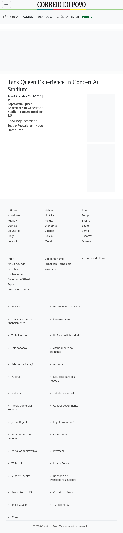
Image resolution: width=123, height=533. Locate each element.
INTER (75, 17)
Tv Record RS (61, 505)
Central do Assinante (65, 405)
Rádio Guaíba (19, 505)
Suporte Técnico (21, 476)
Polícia (49, 236)
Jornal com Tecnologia (58, 264)
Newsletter (14, 215)
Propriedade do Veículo (67, 306)
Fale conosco (19, 348)
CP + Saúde (60, 434)
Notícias (49, 215)
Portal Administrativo (24, 451)
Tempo (86, 215)
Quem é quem (61, 319)
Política (49, 220)
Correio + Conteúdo (19, 289)
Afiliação (16, 306)
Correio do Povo (95, 258)
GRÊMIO (62, 17)
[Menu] (6, 4)
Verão (85, 231)
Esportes (87, 236)
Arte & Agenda (16, 264)
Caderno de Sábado (19, 279)
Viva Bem (50, 269)
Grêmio (86, 241)
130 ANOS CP (44, 17)
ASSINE (28, 17)
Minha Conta (61, 463)
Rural (85, 210)
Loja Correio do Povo (65, 422)
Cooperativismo (54, 258)
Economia (51, 225)
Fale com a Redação (23, 364)
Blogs (11, 236)
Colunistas (14, 231)
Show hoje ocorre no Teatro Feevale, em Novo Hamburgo (25, 125)
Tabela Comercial (63, 393)
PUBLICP (88, 17)
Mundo (49, 241)
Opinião (12, 225)
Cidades (49, 231)
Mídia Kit (16, 393)
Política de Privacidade (66, 335)
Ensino (86, 220)
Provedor (58, 451)
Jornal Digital (19, 422)
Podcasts (13, 241)
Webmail (16, 463)
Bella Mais (14, 269)
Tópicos (8, 17)
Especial (12, 284)
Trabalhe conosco (21, 335)
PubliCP (12, 220)
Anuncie (58, 364)
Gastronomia (15, 274)
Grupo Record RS (21, 492)
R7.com (15, 517)
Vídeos (49, 210)
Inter (11, 258)
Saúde (86, 225)
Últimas (12, 210)
